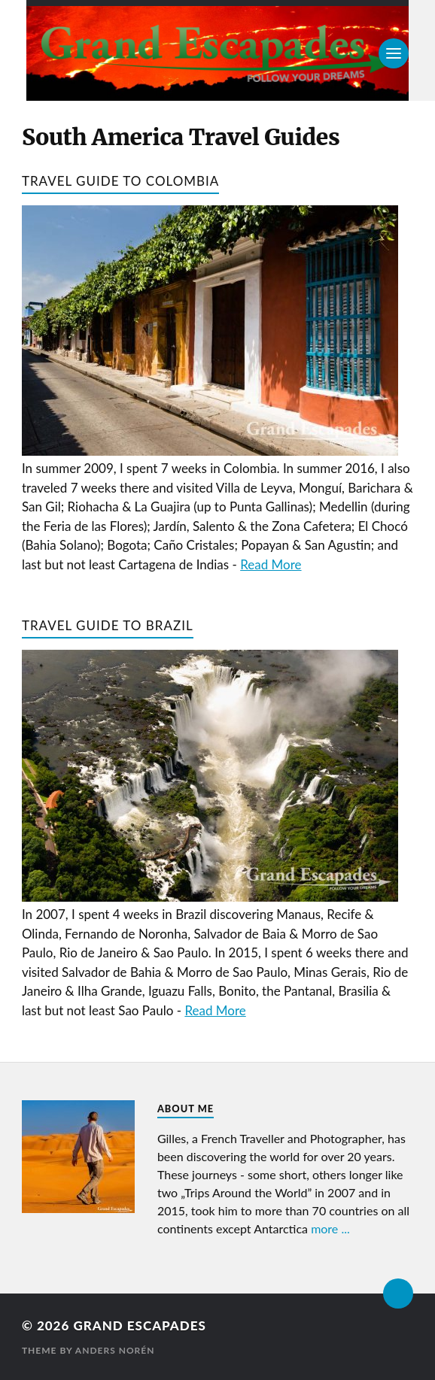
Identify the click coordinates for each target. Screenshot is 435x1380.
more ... (330, 1228)
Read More (270, 564)
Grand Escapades (139, 1325)
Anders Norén (115, 1350)
